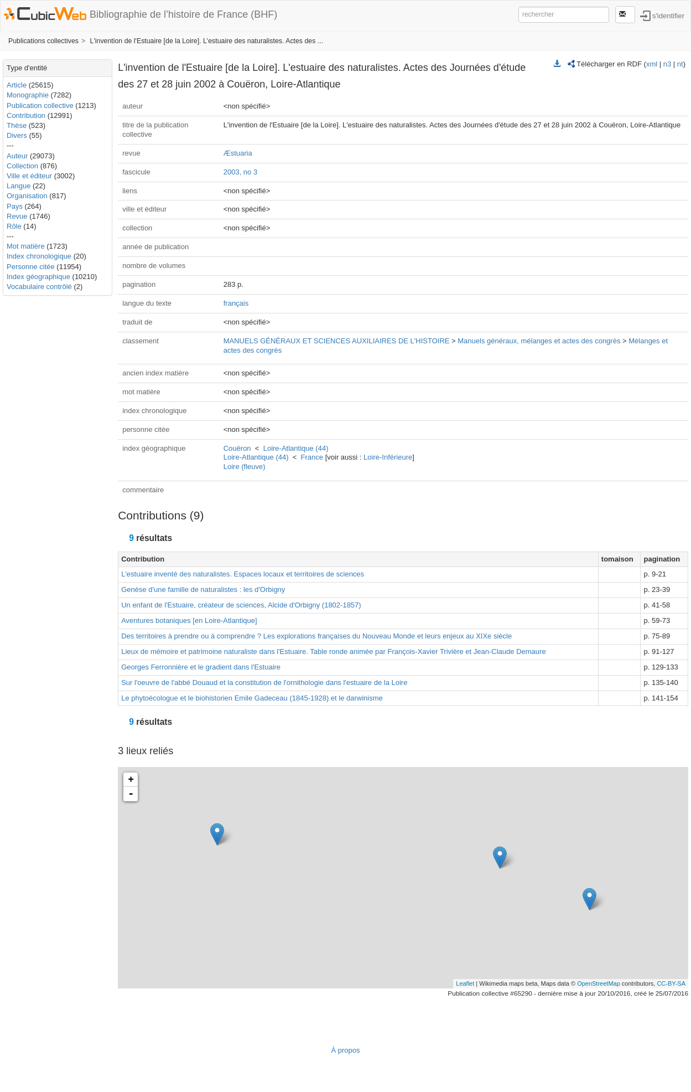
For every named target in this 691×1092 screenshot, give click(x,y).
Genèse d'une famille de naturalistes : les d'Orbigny (203, 589)
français (236, 303)
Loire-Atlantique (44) (296, 448)
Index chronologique (39, 256)
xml (651, 64)
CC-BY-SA (671, 983)
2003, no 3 (240, 172)
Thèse (17, 125)
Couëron (237, 448)
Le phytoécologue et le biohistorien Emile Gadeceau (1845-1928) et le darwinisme (252, 698)
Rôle (14, 226)
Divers (17, 135)
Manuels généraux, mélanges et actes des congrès (539, 341)
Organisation (27, 196)
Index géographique (38, 276)
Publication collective (40, 105)
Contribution (26, 115)
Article (17, 85)
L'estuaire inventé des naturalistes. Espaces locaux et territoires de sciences (242, 574)
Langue (18, 186)
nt (680, 64)
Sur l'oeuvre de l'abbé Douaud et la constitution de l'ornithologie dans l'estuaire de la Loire (264, 682)
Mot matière (26, 246)
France (312, 457)
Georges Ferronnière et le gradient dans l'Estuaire (200, 667)
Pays (15, 206)
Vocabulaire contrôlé (39, 286)
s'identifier (668, 15)
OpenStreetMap (598, 983)
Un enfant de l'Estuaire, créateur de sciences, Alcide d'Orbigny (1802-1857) (241, 605)
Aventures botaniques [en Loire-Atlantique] (189, 620)
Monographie (28, 95)
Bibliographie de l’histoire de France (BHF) (183, 14)
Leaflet (465, 983)
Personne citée (31, 266)
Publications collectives (43, 41)
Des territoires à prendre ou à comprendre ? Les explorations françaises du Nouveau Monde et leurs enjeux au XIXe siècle (316, 636)
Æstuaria (238, 153)
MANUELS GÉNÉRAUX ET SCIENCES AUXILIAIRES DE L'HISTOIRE (337, 341)
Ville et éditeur (30, 176)
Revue (17, 216)
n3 (667, 64)
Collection (22, 166)
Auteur (17, 156)
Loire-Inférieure (387, 457)
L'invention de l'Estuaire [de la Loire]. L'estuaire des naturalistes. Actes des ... (207, 41)
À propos (345, 1050)
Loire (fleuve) (245, 466)
